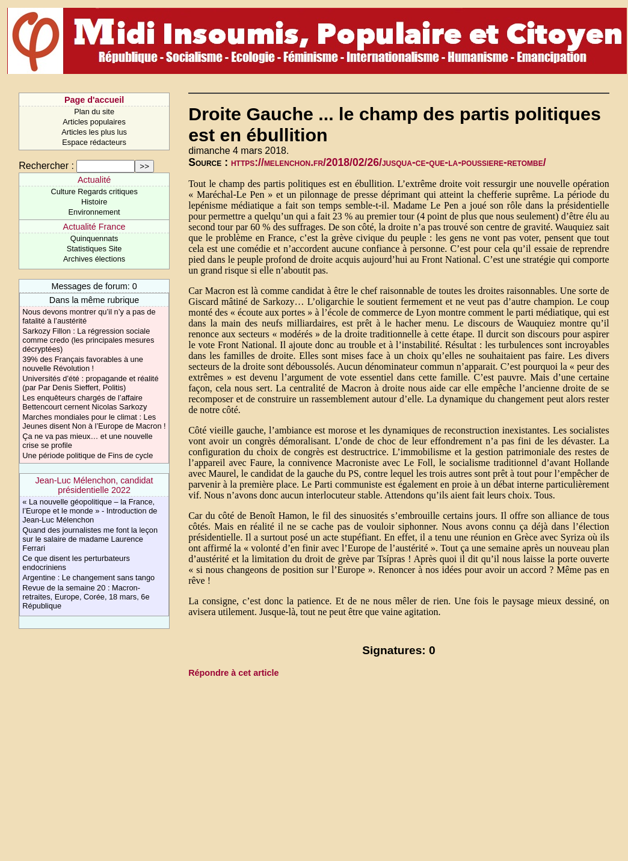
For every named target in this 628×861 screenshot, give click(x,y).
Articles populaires (94, 121)
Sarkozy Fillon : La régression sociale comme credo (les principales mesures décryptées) (88, 340)
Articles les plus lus (94, 131)
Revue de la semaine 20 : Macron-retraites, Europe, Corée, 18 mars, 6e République (85, 596)
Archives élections (94, 258)
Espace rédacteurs (94, 142)
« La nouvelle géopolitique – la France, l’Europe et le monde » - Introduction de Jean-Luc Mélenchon (89, 510)
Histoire (94, 201)
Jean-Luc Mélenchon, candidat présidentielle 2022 (94, 485)
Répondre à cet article (233, 673)
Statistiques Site (94, 248)
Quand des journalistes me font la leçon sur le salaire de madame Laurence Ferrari (90, 539)
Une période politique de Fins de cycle (87, 455)
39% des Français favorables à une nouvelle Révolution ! (82, 364)
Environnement (94, 211)
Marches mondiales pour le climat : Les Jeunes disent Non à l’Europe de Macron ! (93, 421)
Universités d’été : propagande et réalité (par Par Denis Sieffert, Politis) (90, 383)
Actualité (94, 180)
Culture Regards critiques (94, 191)
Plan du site (94, 111)
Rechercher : (46, 166)
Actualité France (94, 226)
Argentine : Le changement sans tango (88, 577)
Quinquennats (94, 238)
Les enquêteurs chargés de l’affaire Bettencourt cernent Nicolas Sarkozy (84, 402)
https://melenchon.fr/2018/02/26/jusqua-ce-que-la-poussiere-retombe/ (388, 162)
